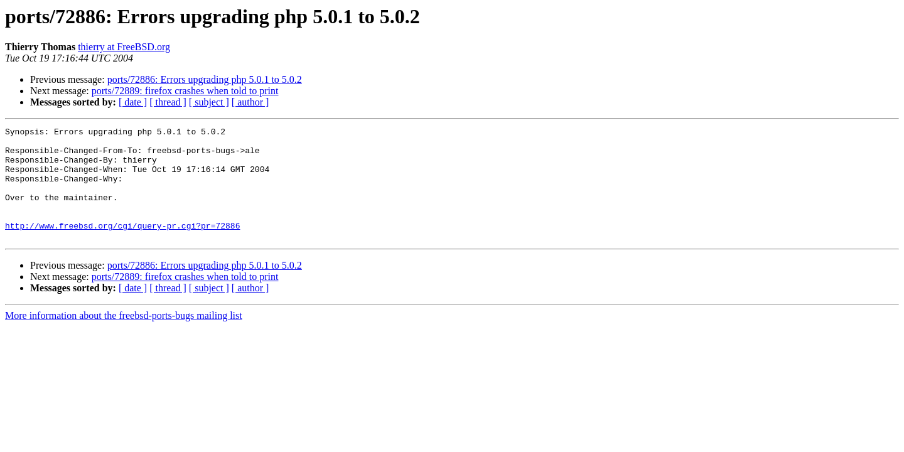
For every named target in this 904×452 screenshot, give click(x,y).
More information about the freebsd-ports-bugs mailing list (123, 338)
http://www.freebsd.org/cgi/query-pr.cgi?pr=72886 (122, 246)
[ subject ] (209, 102)
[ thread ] (167, 102)
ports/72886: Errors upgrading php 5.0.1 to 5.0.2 (204, 79)
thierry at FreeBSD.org (124, 46)
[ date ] (133, 102)
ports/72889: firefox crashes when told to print (185, 90)
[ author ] (250, 102)
